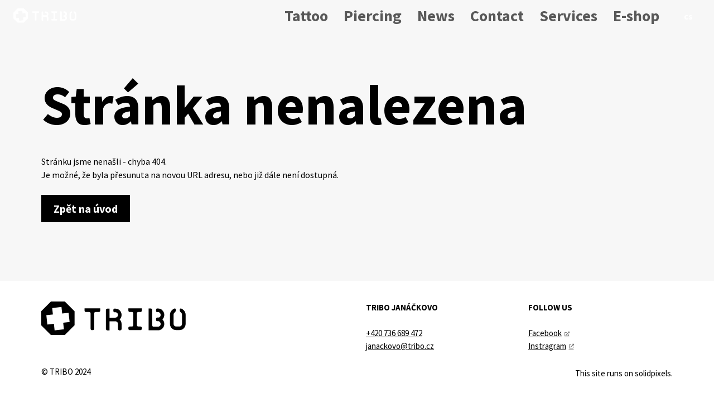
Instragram (547, 346)
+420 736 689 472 (394, 333)
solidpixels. (654, 373)
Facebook (545, 333)
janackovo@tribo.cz (400, 346)
